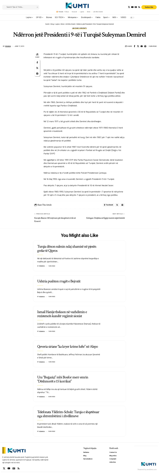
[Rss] (139, 7)
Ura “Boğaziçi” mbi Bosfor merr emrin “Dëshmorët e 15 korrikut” (62, 379)
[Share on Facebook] (134, 46)
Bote (88, 12)
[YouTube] (132, 7)
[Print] (145, 46)
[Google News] (136, 7)
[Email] (141, 46)
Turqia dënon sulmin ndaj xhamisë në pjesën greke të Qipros (66, 249)
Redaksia (8, 46)
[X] (129, 7)
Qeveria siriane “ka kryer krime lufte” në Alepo (67, 347)
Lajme (82, 12)
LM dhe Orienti (98, 12)
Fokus (67, 12)
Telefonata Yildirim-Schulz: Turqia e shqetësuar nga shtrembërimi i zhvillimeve (68, 414)
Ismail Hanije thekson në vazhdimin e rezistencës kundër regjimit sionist (62, 314)
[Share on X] (138, 46)
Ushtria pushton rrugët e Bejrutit (58, 281)
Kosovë (74, 12)
